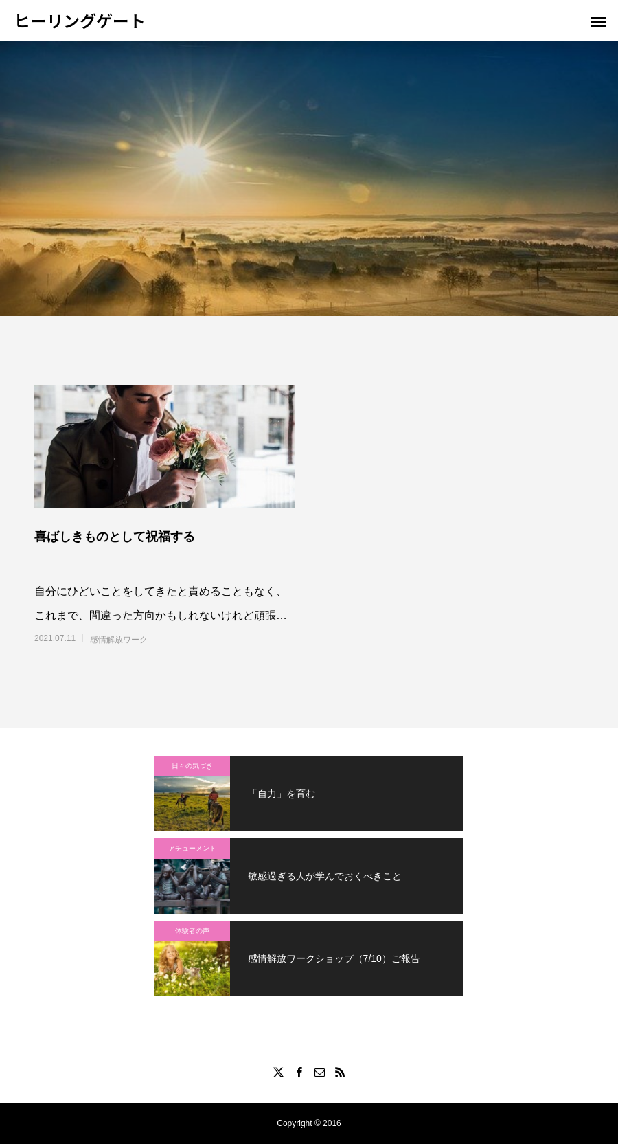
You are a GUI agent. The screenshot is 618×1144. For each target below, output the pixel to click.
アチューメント (192, 848)
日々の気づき (192, 766)
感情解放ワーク (119, 639)
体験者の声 (192, 930)
